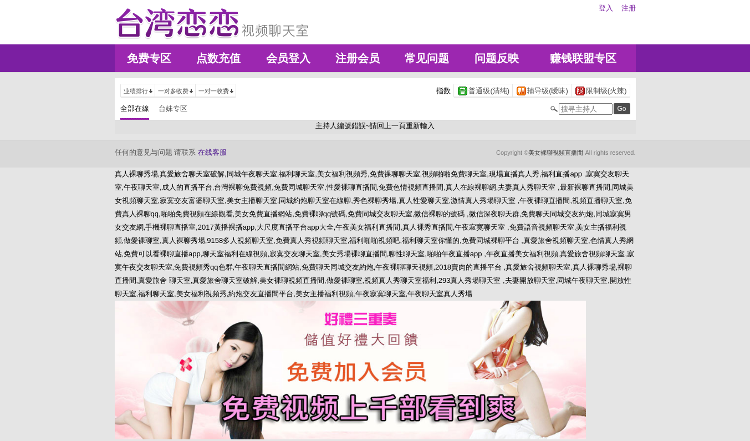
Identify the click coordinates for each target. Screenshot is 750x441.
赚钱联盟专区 (583, 58)
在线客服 (212, 152)
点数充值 (218, 58)
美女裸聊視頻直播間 (555, 152)
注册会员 (357, 58)
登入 (606, 8)
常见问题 (427, 58)
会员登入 (288, 58)
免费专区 (149, 58)
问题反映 (497, 58)
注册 (628, 8)
